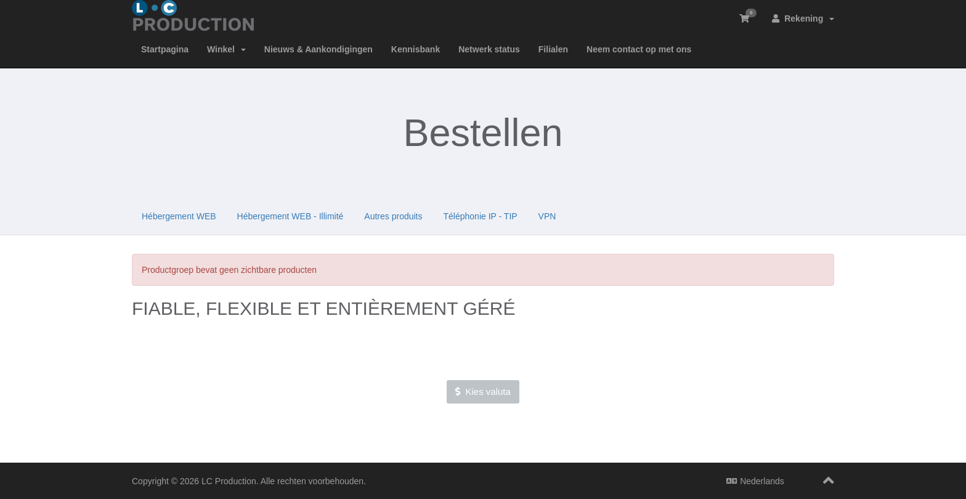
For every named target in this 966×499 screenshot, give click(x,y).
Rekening (803, 18)
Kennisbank (415, 49)
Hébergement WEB (179, 216)
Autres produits (393, 216)
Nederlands (755, 481)
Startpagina (165, 49)
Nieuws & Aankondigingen (318, 49)
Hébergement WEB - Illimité (290, 216)
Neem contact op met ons (638, 49)
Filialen (553, 49)
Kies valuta (483, 391)
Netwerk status (489, 49)
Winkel (226, 49)
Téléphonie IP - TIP (481, 216)
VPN (547, 216)
